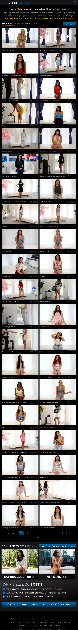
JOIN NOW (70, 24)
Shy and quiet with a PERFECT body (51, 50)
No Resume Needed (8, 376)
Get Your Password (39, 603)
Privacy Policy (21, 624)
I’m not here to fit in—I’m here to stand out (53, 376)
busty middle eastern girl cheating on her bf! (16, 75)
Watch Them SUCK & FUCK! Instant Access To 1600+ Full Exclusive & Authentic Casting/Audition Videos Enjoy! (39, 18)
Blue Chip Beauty (7, 276)
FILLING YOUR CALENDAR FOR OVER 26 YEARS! (57, 545)
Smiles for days (44, 476)
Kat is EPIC (43, 276)
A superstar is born (46, 200)
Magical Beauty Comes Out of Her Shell (15, 501)
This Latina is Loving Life (47, 451)
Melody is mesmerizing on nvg (49, 501)
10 (69, 531)
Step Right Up (44, 251)
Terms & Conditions (64, 621)
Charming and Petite (46, 75)
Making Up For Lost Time (10, 175)
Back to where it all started (10, 301)
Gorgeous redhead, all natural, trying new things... (18, 125)
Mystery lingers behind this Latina (51, 125)
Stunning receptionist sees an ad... (13, 526)
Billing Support (15, 618)
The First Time (6, 426)
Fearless (4, 226)
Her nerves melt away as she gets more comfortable (19, 200)
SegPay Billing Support (49, 618)
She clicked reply (45, 301)
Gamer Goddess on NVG (47, 526)
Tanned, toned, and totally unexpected (14, 451)
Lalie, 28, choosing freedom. (49, 150)
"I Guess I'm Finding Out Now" (49, 100)
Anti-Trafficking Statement (37, 624)
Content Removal (55, 624)
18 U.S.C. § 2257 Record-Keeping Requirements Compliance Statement (31, 621)
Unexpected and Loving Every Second (14, 401)
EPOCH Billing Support (31, 618)
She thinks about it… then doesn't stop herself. (54, 175)
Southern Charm (7, 251)
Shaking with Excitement (10, 100)
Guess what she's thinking (48, 426)
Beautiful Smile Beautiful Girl (49, 226)
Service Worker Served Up (10, 351)
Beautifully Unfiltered (9, 326)
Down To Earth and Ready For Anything (15, 476)
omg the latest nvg (8, 50)
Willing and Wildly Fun (47, 351)
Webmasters (63, 618)
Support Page (62, 628)
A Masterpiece (44, 326)
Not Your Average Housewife (49, 401)
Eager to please (7, 150)
